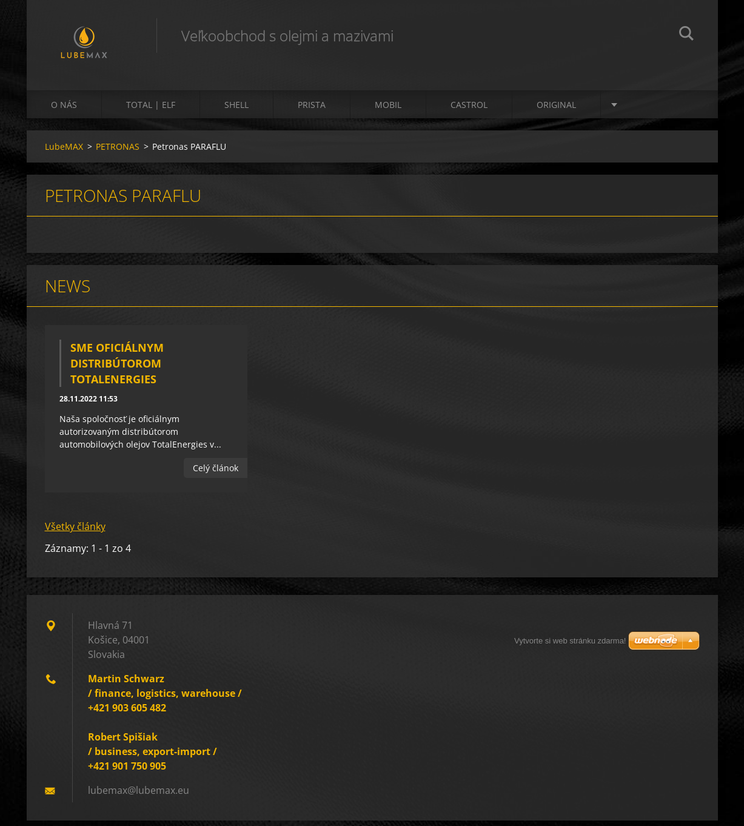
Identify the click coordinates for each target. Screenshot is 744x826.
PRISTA (312, 110)
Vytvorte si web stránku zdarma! (570, 640)
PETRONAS (117, 152)
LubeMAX (64, 152)
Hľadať (686, 35)
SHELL (236, 110)
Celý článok (215, 473)
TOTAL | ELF (150, 110)
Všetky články (75, 532)
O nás (64, 110)
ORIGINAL (556, 110)
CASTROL (469, 110)
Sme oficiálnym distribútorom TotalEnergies (117, 369)
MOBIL (388, 110)
